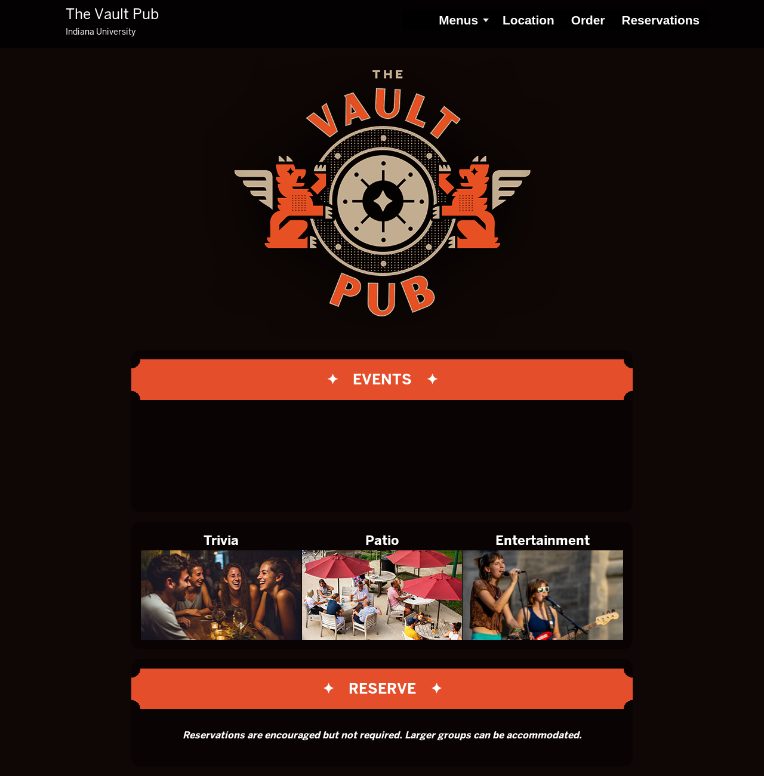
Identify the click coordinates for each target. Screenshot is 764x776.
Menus (458, 20)
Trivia (221, 540)
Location (528, 20)
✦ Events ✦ (382, 379)
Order (588, 20)
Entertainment (542, 540)
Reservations (660, 20)
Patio (382, 540)
